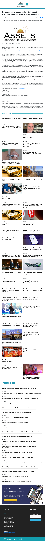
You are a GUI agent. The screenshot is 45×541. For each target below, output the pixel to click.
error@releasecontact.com (35, 104)
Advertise (15, 539)
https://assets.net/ (9, 96)
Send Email (7, 93)
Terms (4, 539)
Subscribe (36, 520)
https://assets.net (22, 88)
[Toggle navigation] (27, 4)
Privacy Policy (9, 539)
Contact (20, 539)
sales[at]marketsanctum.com (9, 532)
